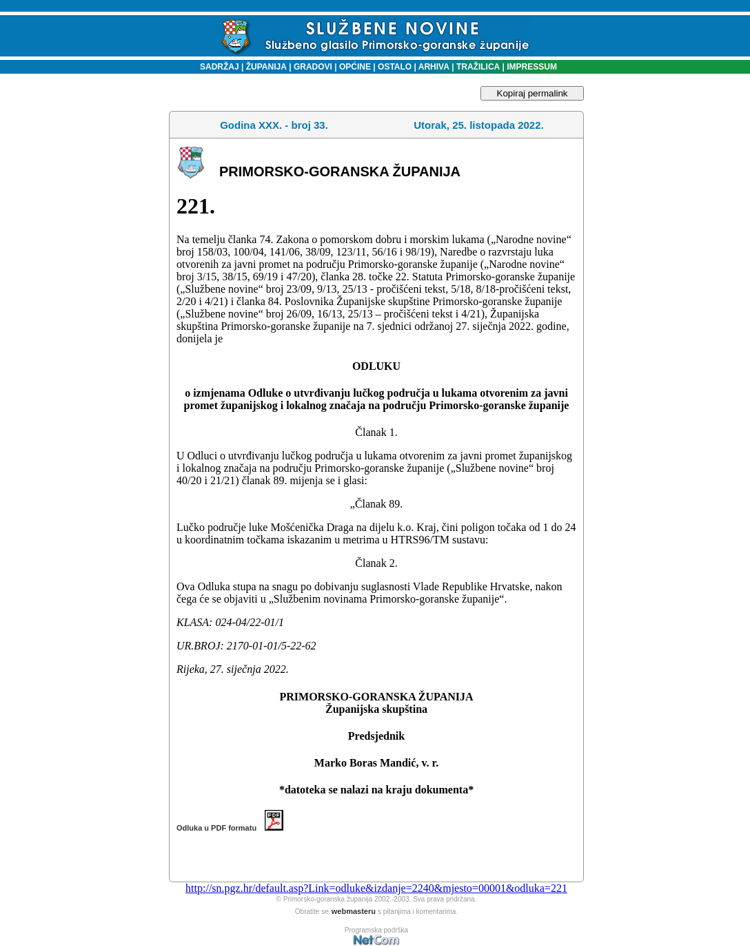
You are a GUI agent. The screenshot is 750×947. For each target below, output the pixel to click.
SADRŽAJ (216, 67)
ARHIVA (432, 67)
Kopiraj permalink (532, 93)
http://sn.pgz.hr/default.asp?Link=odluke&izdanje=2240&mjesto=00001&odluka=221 (376, 888)
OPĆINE (355, 67)
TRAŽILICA (477, 67)
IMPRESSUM (532, 67)
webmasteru (354, 911)
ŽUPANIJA (266, 67)
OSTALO (395, 67)
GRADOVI (313, 67)
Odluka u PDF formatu (229, 828)
